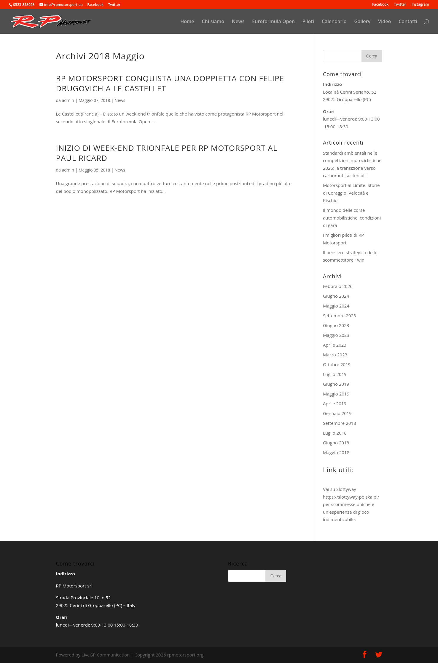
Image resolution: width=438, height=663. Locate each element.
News (238, 22)
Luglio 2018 (335, 433)
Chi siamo (213, 22)
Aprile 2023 (334, 345)
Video (384, 22)
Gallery (362, 22)
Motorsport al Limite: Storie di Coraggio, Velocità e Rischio (351, 192)
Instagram (420, 5)
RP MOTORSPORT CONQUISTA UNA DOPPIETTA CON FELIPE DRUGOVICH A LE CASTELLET (170, 83)
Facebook (380, 5)
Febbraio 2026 (338, 286)
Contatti (408, 22)
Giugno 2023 (336, 325)
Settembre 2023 (339, 315)
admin (68, 100)
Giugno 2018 (336, 443)
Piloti (308, 22)
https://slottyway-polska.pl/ (351, 497)
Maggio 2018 (336, 452)
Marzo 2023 (335, 355)
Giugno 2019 (336, 384)
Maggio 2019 (336, 394)
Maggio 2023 (336, 335)
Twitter (400, 5)
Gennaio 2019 (337, 413)
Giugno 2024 (336, 296)
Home (187, 22)
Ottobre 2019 (337, 364)
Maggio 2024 (336, 306)
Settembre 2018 (339, 423)
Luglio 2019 (335, 374)
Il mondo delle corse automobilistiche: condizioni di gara (352, 217)
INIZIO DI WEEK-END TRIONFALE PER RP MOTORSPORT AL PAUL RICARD (167, 152)
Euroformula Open (273, 22)
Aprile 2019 (334, 403)
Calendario (334, 22)
